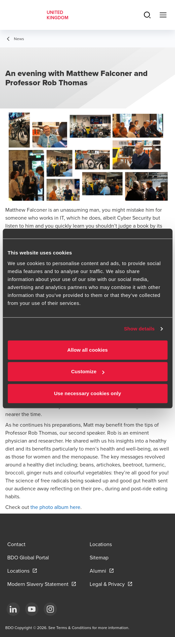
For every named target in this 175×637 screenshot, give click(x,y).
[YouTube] (32, 609)
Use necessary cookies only (87, 393)
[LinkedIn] (13, 609)
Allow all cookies (87, 350)
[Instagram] (50, 609)
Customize (88, 371)
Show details (139, 328)
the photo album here (55, 507)
